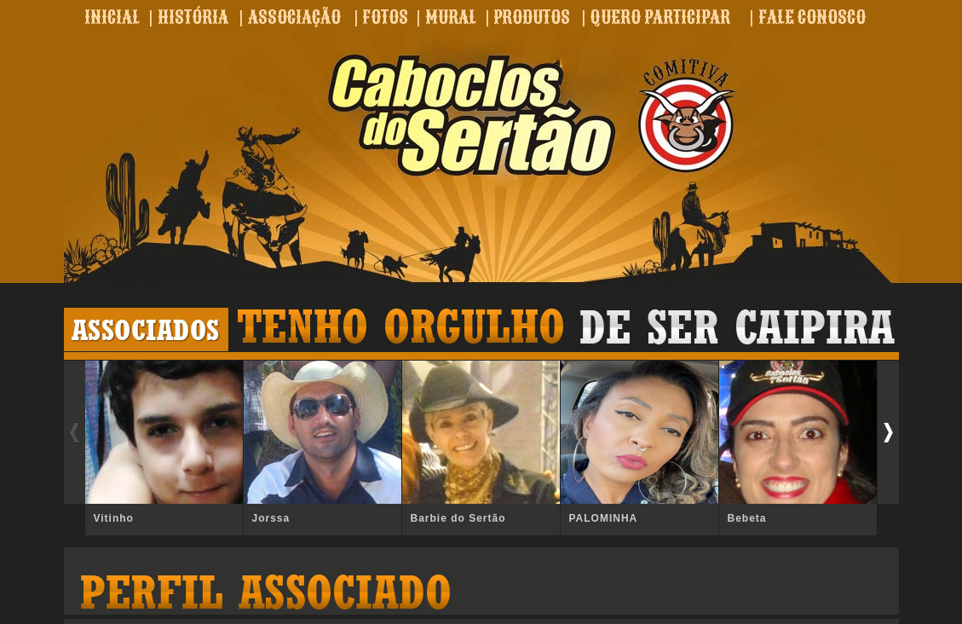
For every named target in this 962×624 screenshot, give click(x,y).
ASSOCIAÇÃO (294, 17)
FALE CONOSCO (812, 17)
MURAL (450, 17)
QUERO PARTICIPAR (660, 17)
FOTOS (385, 17)
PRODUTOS (531, 17)
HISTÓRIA (193, 17)
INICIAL (112, 17)
